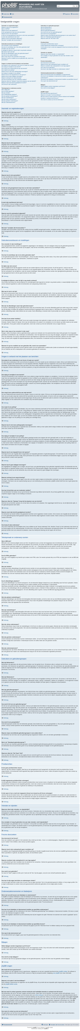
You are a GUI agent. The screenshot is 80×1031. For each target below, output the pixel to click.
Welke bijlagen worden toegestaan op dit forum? (53, 86)
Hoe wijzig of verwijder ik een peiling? (11, 73)
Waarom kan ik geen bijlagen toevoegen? (12, 76)
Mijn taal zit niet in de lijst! (8, 51)
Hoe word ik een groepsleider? (48, 33)
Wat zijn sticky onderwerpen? (9, 99)
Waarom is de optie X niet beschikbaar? (51, 95)
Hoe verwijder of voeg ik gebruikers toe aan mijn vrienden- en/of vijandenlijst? (57, 56)
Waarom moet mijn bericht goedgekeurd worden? (14, 82)
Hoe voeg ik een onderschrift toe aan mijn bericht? (14, 68)
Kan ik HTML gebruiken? (8, 91)
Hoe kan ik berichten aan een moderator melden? (14, 79)
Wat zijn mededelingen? (8, 97)
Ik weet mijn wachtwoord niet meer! (10, 36)
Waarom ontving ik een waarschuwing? (11, 78)
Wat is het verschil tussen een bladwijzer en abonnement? (55, 74)
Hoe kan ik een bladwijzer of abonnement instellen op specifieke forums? (59, 79)
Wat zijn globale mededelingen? (10, 96)
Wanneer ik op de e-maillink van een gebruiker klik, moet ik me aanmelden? (17, 59)
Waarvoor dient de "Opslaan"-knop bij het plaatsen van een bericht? (19, 81)
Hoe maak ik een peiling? (8, 70)
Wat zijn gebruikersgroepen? (48, 30)
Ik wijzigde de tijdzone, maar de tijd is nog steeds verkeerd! (16, 50)
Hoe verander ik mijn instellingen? (10, 45)
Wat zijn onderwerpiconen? (8, 102)
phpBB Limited (63, 971)
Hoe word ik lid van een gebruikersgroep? (51, 32)
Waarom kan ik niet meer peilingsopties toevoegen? (15, 71)
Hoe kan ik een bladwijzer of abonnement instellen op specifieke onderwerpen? (57, 76)
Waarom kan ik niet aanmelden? (10, 33)
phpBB (34, 1027)
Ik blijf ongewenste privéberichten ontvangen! (52, 45)
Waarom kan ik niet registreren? (10, 30)
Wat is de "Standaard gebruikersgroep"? (51, 36)
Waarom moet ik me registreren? (10, 27)
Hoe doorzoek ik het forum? (48, 62)
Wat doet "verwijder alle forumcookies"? (12, 40)
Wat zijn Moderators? (46, 29)
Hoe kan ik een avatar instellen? (10, 55)
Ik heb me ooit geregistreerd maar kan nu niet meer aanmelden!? (18, 35)
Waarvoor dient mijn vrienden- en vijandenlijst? (52, 54)
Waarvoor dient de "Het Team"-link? (50, 38)
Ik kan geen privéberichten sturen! (49, 43)
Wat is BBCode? (6, 89)
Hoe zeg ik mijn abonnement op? (49, 81)
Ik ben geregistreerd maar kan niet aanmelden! (13, 32)
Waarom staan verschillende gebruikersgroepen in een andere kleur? (58, 35)
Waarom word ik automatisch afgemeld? (12, 38)
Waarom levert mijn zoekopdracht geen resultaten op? (54, 64)
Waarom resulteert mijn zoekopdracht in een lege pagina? (55, 65)
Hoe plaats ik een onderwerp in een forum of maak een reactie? (18, 65)
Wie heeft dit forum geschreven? (49, 93)
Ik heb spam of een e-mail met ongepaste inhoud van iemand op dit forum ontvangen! (59, 47)
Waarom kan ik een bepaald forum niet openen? (14, 74)
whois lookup (38, 995)
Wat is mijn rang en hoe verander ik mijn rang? (13, 56)
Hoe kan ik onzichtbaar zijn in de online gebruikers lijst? (16, 47)
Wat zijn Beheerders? (46, 27)
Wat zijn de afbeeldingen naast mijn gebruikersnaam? (15, 53)
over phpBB (56, 973)
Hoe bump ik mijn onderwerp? (9, 84)
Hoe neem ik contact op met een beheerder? (52, 99)
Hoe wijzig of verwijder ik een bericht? (11, 66)
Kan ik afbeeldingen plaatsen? (9, 94)
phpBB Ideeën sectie (11, 984)
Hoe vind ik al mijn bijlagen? (48, 88)
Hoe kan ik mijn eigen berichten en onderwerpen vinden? (55, 69)
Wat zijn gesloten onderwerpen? (10, 100)
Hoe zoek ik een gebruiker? (48, 67)
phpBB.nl (46, 1028)
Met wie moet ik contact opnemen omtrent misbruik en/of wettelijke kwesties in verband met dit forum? (57, 97)
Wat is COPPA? (6, 29)
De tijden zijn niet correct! (8, 48)
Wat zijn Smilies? (6, 93)
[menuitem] (12, 14)
